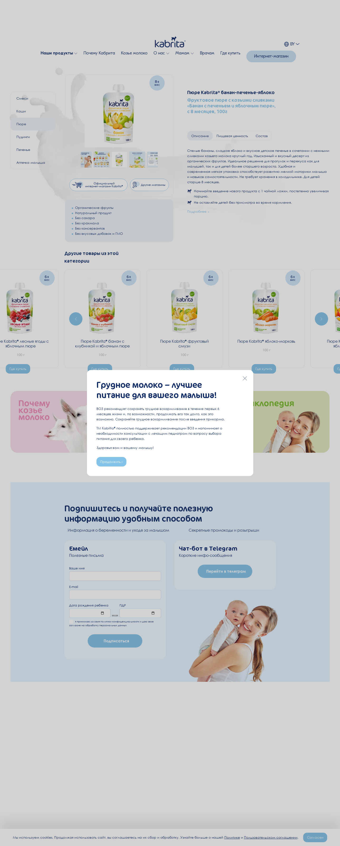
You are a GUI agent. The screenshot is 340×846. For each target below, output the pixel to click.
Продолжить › (111, 462)
